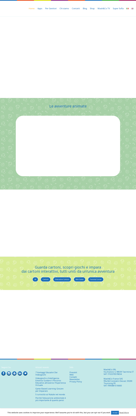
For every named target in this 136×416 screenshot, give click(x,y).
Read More (124, 412)
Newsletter (75, 379)
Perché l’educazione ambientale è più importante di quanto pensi (50, 399)
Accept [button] (115, 413)
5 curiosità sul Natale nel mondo (50, 394)
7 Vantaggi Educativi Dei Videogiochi (46, 373)
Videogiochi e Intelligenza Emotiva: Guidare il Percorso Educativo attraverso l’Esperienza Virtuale (50, 381)
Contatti (73, 377)
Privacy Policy (76, 381)
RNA (72, 374)
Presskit (73, 372)
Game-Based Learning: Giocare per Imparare (49, 389)
